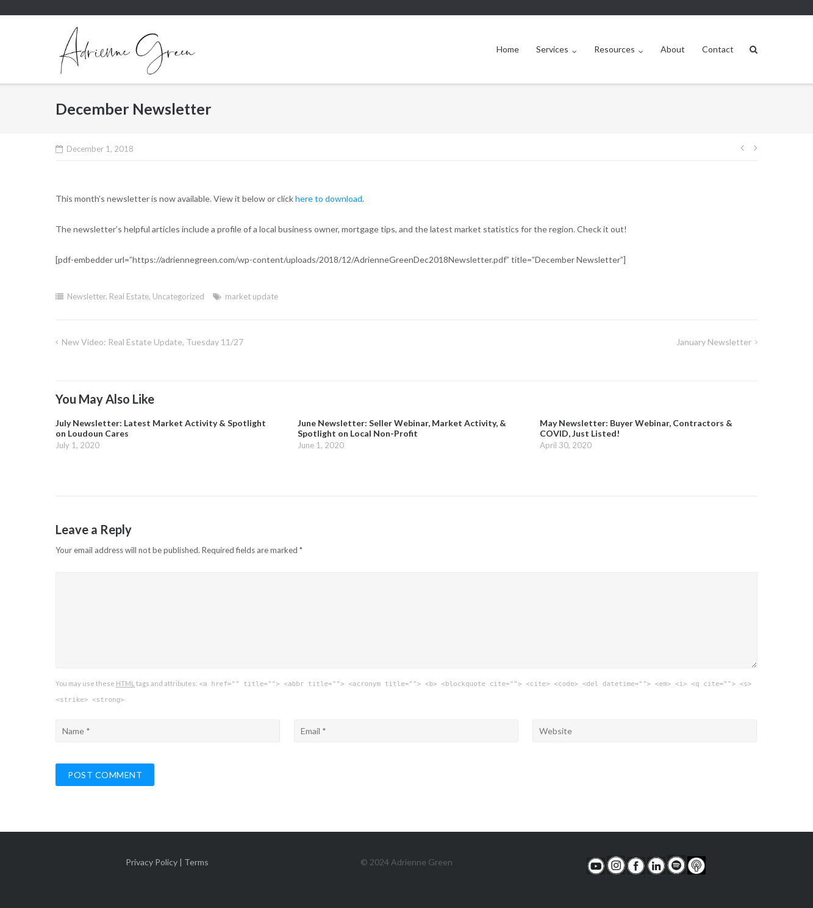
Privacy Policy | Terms (167, 862)
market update (251, 296)
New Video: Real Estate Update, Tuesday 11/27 (152, 342)
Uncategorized (178, 296)
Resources (614, 49)
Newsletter (86, 296)
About (673, 49)
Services (552, 49)
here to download (328, 198)
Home (507, 49)
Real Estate (129, 296)
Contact (718, 49)
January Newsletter (713, 342)
